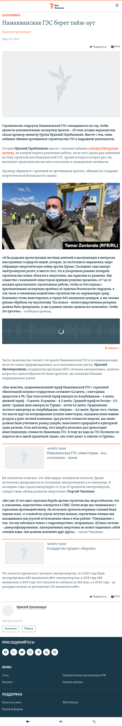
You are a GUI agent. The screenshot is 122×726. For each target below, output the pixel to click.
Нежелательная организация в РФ (84, 675)
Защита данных (73, 682)
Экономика (11, 15)
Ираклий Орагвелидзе (16, 32)
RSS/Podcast (70, 702)
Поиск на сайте (11, 702)
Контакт (7, 682)
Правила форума (12, 709)
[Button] (97, 47)
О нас (5, 675)
